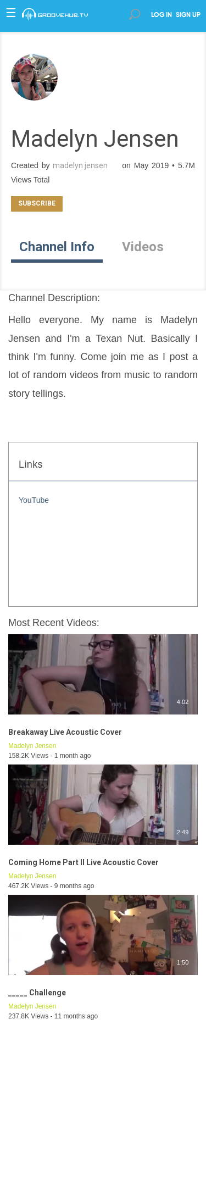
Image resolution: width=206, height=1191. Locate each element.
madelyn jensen (80, 165)
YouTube (34, 500)
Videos (143, 246)
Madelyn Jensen (32, 746)
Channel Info (56, 246)
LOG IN (161, 15)
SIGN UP (188, 15)
